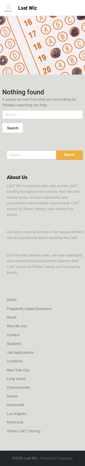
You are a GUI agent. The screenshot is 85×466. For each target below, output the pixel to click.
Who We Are (17, 326)
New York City (18, 370)
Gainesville (15, 405)
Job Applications (20, 352)
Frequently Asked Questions (29, 309)
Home (12, 300)
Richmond (15, 422)
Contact (13, 335)
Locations (15, 361)
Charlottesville (18, 387)
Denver (12, 396)
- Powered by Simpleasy (55, 458)
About (12, 317)
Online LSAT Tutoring (23, 431)
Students (14, 344)
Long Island (16, 379)
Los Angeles (17, 414)
